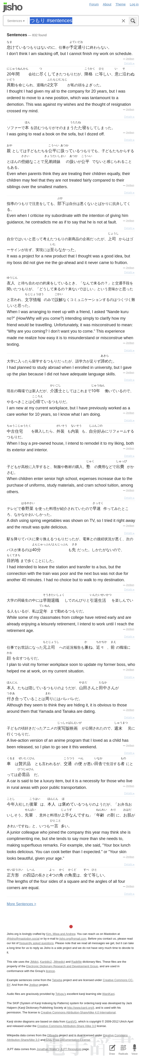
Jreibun (130, 59)
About (107, 4)
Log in (134, 4)
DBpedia (52, 1035)
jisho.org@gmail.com (72, 938)
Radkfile (76, 961)
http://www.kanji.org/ (80, 1007)
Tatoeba (57, 980)
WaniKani (108, 994)
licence (50, 971)
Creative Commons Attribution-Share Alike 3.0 (66, 1026)
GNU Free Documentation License (68, 1040)
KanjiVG (71, 1021)
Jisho (13, 7)
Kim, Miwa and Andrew (60, 934)
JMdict (34, 961)
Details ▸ (129, 63)
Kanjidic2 (46, 961)
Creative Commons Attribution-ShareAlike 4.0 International (78, 1012)
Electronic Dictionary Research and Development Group (62, 966)
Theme (121, 4)
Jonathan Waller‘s (48, 1049)
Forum (94, 4)
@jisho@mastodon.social (23, 938)
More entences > (21, 904)
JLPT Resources (70, 1049)
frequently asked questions (36, 943)
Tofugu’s (60, 994)
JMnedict (59, 961)
